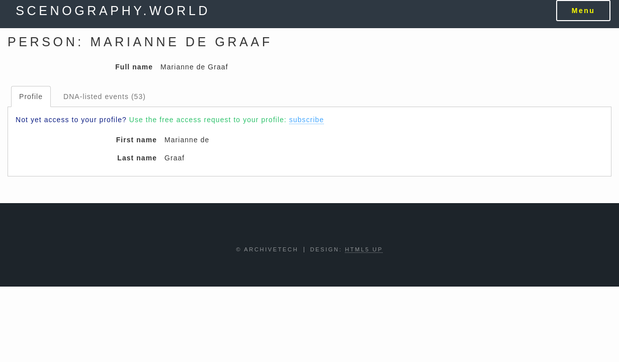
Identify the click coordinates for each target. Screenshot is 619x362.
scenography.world (113, 11)
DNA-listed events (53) (104, 97)
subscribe (306, 120)
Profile (31, 97)
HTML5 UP (364, 249)
